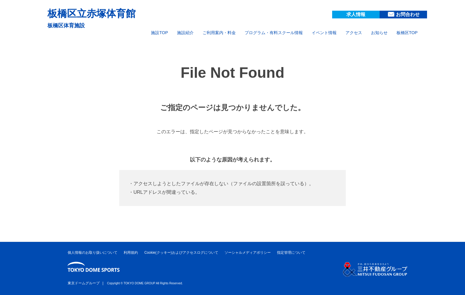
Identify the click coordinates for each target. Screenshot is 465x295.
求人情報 (355, 14)
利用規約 (131, 252)
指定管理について (291, 252)
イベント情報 (324, 32)
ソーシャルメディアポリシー (247, 252)
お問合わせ (408, 14)
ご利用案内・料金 (219, 32)
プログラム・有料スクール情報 (274, 32)
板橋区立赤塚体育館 (91, 13)
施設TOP (159, 32)
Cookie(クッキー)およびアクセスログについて (181, 252)
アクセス (353, 32)
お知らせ (379, 32)
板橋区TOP (407, 32)
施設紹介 (185, 32)
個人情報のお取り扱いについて (92, 252)
